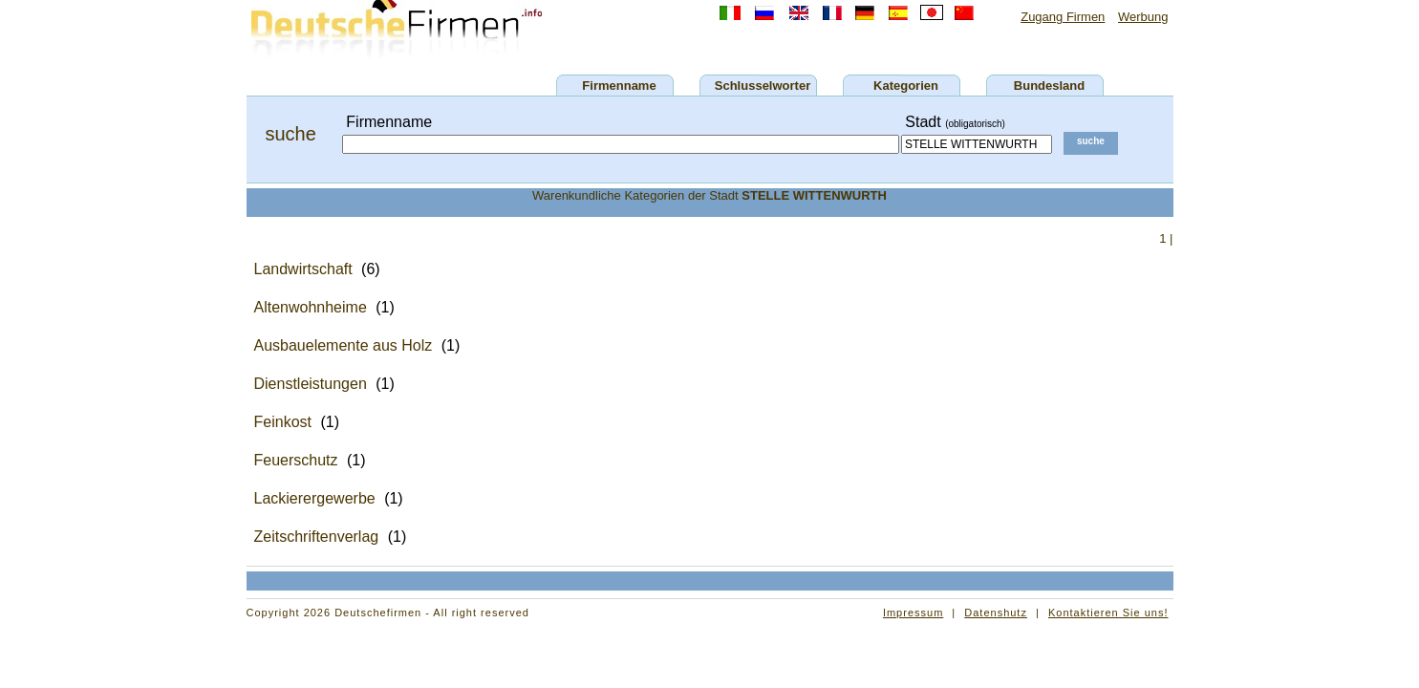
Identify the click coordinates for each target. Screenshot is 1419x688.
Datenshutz (995, 612)
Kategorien (905, 85)
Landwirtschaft (303, 269)
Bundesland (1049, 85)
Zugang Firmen (1063, 17)
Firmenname (619, 85)
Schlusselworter (762, 85)
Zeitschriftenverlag (316, 536)
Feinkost (283, 422)
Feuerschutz (296, 460)
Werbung (1143, 17)
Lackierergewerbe (315, 498)
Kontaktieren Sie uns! (1108, 612)
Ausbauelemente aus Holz (343, 345)
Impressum (913, 612)
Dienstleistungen (310, 384)
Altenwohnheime (310, 307)
